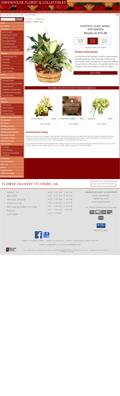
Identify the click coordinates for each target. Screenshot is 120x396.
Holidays (4, 53)
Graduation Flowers (9, 47)
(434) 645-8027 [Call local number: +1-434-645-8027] (32, 15)
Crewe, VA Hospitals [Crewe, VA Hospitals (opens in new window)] (55, 241)
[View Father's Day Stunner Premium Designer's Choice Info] (71, 105)
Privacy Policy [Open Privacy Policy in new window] (81, 250)
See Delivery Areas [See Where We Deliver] (103, 183)
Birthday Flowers (8, 38)
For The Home (7, 95)
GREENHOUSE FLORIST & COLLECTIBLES (33, 2)
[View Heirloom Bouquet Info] (100, 105)
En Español (5, 158)
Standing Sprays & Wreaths (12, 83)
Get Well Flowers (8, 44)
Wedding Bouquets (8, 129)
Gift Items (5, 123)
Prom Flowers (6, 144)
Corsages (5, 147)
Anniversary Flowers (9, 35)
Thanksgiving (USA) (9, 56)
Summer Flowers (8, 114)
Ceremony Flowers (8, 138)
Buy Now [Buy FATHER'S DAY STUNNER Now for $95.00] (73, 124)
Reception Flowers (8, 135)
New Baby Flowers (9, 41)
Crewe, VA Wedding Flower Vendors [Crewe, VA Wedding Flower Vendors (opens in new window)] (82, 241)
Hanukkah (6, 59)
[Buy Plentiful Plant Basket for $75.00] (95, 73)
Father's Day (38, 22)
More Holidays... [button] (8, 71)
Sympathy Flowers (8, 77)
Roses (3, 74)
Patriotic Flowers (7, 141)
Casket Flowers (8, 86)
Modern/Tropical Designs (11, 117)
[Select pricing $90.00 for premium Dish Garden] (105, 41)
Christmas (6, 62)
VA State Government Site (69, 245)
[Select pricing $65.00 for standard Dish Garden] (80, 41)
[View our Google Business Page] (46, 238)
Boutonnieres (7, 150)
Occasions (5, 29)
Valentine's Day (8, 68)
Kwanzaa (5, 65)
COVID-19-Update (8, 173)
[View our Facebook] (38, 238)
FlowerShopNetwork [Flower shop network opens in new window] (61, 250)
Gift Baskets (5, 120)
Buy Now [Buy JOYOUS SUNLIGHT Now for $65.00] (45, 124)
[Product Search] (8, 19)
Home (3, 23)
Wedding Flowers (7, 126)
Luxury (3, 167)
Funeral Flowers (8, 80)
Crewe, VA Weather (47, 245)
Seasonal (4, 102)
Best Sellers (5, 26)
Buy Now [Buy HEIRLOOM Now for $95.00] (102, 124)
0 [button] (117, 15)
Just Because (7, 32)
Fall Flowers (6, 105)
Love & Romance (7, 161)
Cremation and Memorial (11, 92)
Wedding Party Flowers (10, 132)
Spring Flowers (7, 111)
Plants (3, 99)
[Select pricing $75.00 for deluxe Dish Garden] (93, 41)
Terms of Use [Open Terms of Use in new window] (67, 252)
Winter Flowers (7, 108)
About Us (4, 164)
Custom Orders (7, 170)
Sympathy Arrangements (11, 89)
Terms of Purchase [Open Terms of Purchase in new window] (99, 250)
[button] (101, 225)
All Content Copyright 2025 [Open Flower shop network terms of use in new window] (37, 250)
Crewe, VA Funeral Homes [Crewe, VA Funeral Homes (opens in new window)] (33, 241)
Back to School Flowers (11, 50)
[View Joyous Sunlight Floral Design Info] (43, 105)
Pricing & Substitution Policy (12, 176)
